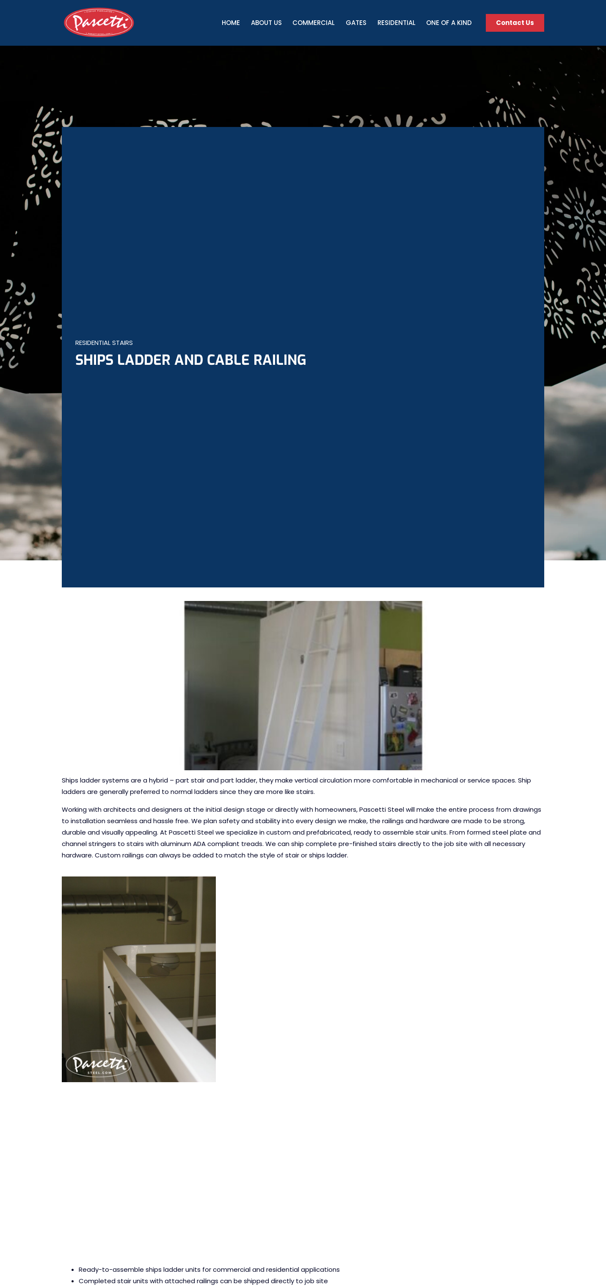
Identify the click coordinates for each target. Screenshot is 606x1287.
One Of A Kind (449, 22)
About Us (266, 22)
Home (231, 22)
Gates (356, 22)
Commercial (313, 22)
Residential (396, 22)
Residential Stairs (104, 342)
